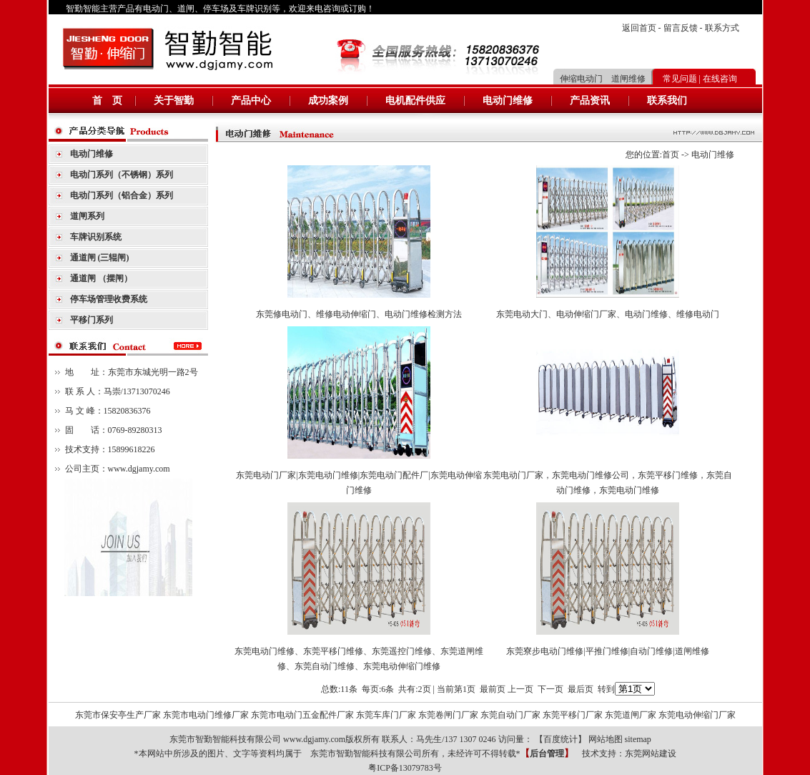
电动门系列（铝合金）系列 (121, 195)
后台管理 (547, 754)
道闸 (185, 9)
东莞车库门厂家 (386, 715)
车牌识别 (254, 9)
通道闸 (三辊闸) (99, 258)
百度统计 (560, 739)
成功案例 (328, 100)
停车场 (216, 9)
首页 (670, 155)
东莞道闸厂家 (630, 715)
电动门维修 (508, 100)
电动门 (156, 9)
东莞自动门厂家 (510, 715)
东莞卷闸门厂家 (448, 715)
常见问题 (680, 79)
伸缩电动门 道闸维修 (603, 79)
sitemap (638, 739)
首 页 (107, 100)
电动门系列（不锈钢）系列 (121, 175)
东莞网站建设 (650, 754)
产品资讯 (590, 100)
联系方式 (722, 28)
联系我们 (667, 100)
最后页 (580, 689)
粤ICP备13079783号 (405, 768)
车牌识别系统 (96, 237)
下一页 (550, 689)
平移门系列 (91, 320)
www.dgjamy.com (139, 469)
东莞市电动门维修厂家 (206, 715)
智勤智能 (83, 9)
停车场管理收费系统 (108, 299)
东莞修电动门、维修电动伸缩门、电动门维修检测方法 (359, 314)
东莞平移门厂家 (573, 715)
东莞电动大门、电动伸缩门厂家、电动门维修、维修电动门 (607, 314)
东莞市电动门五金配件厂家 (302, 715)
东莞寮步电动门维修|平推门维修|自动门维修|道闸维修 (607, 651)
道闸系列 (87, 216)
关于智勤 (174, 100)
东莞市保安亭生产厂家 (118, 715)
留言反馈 (680, 28)
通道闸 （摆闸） (101, 278)
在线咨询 (720, 79)
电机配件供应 (415, 100)
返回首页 (639, 28)
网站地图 (605, 739)
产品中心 (251, 100)
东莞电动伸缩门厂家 (697, 715)
